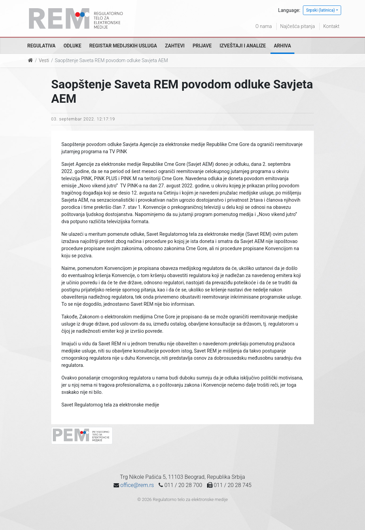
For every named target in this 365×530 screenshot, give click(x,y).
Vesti (44, 60)
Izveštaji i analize (243, 45)
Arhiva (282, 45)
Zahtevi (175, 45)
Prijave (202, 45)
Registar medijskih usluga (123, 45)
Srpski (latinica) (320, 10)
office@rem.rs (137, 485)
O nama (264, 26)
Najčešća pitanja (297, 26)
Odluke (72, 45)
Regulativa (41, 45)
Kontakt (331, 26)
